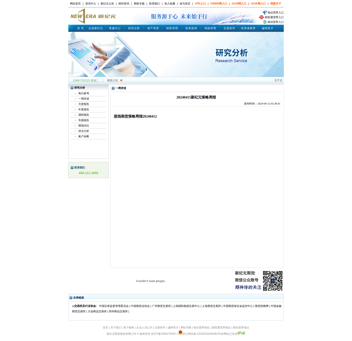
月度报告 (83, 104)
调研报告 (83, 114)
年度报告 (83, 109)
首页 (105, 327)
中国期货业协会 (140, 306)
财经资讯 (124, 3)
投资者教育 (248, 28)
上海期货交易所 (212, 306)
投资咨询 (191, 28)
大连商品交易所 (97, 311)
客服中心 (115, 28)
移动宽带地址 (241, 327)
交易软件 (229, 28)
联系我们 (154, 3)
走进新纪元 (95, 28)
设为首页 (185, 3)
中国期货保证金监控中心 (238, 306)
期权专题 (139, 3)
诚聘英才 (267, 28)
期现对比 (83, 125)
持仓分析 (83, 131)
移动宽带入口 (276, 22)
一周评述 (83, 98)
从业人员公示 (144, 327)
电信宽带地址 (202, 327)
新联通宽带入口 (274, 17)
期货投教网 (261, 306)
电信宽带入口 (276, 12)
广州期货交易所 (161, 306)
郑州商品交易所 (118, 311)
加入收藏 (169, 3)
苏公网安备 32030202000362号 (199, 333)
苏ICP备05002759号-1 (164, 333)
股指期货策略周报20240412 (135, 116)
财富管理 (172, 28)
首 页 (80, 28)
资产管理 (153, 28)
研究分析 (134, 28)
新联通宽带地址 (221, 327)
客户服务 (128, 327)
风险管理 (210, 28)
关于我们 (115, 327)
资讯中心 (90, 3)
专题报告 (83, 120)
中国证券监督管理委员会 (114, 306)
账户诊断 (83, 136)
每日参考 (83, 93)
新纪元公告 (107, 3)
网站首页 (75, 3)
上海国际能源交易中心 (186, 306)
